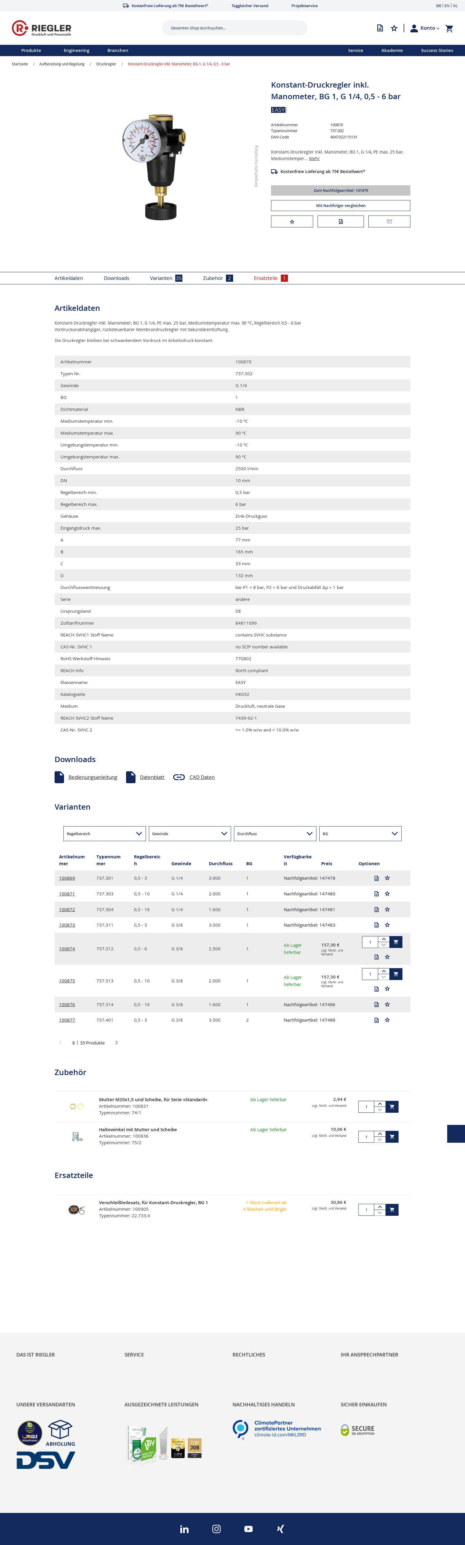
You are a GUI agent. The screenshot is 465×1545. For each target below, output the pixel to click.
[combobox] (230, 28)
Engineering (76, 50)
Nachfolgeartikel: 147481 (309, 909)
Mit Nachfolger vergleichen (341, 205)
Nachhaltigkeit (32, 1317)
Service (355, 50)
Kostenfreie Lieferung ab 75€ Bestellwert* (323, 171)
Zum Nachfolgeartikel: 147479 (341, 190)
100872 (67, 909)
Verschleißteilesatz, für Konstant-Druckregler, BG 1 (153, 1202)
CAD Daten (202, 777)
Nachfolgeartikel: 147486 (309, 1004)
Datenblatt (152, 777)
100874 (67, 949)
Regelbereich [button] (78, 833)
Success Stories (437, 50)
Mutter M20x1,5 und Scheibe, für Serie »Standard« (153, 1099)
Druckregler (106, 63)
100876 (67, 1004)
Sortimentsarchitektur (41, 1337)
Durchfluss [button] (247, 833)
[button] (430, 28)
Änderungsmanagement (153, 1337)
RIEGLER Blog (31, 1307)
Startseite (20, 63)
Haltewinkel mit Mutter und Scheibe (138, 1129)
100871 (67, 894)
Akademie (392, 50)
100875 (67, 981)
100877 (67, 1020)
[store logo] (84, 28)
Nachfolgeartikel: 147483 (309, 925)
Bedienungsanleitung (93, 777)
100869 (67, 878)
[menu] (166, 50)
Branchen (117, 50)
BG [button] (325, 833)
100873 (67, 925)
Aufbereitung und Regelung (62, 63)
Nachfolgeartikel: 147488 (309, 1020)
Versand (327, 954)
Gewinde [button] (160, 833)
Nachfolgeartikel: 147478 (309, 878)
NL (455, 5)
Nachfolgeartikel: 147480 (309, 894)
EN (447, 5)
